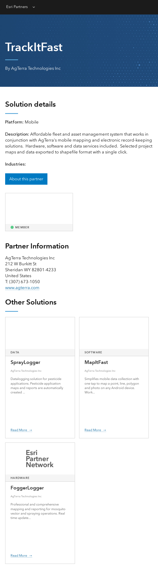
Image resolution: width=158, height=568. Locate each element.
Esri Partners (17, 6)
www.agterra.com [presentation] (22, 287)
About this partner (26, 178)
